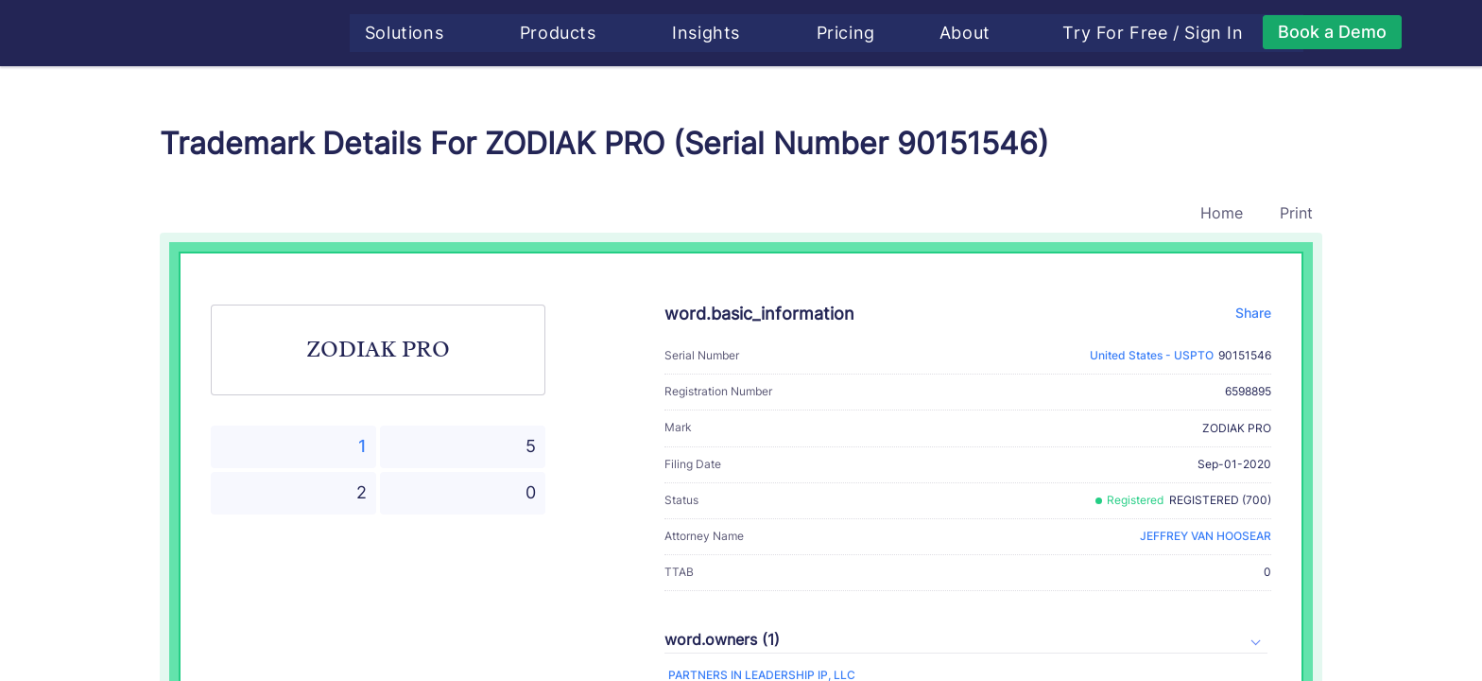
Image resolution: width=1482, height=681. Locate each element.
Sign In (1221, 33)
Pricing (852, 33)
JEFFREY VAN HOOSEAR (1205, 536)
